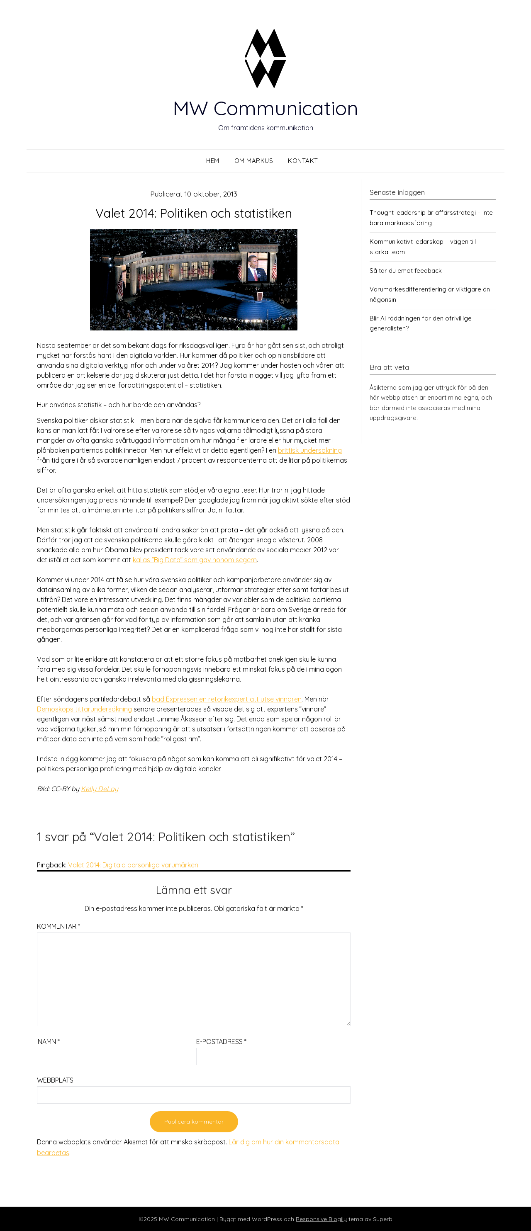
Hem (212, 161)
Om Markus (253, 161)
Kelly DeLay (99, 788)
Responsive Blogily (321, 1219)
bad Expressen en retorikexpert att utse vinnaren (227, 699)
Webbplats (55, 1080)
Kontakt (303, 161)
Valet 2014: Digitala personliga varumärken (133, 865)
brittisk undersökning (310, 450)
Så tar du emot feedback (406, 270)
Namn (49, 1041)
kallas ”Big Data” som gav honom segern (195, 560)
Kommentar (58, 926)
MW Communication (265, 107)
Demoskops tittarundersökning (84, 709)
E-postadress (221, 1041)
